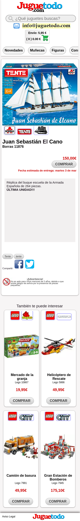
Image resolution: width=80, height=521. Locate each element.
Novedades (14, 50)
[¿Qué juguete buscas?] (41, 18)
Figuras (58, 50)
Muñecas (37, 50)
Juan (8, 142)
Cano (56, 142)
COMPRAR (64, 164)
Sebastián (28, 142)
